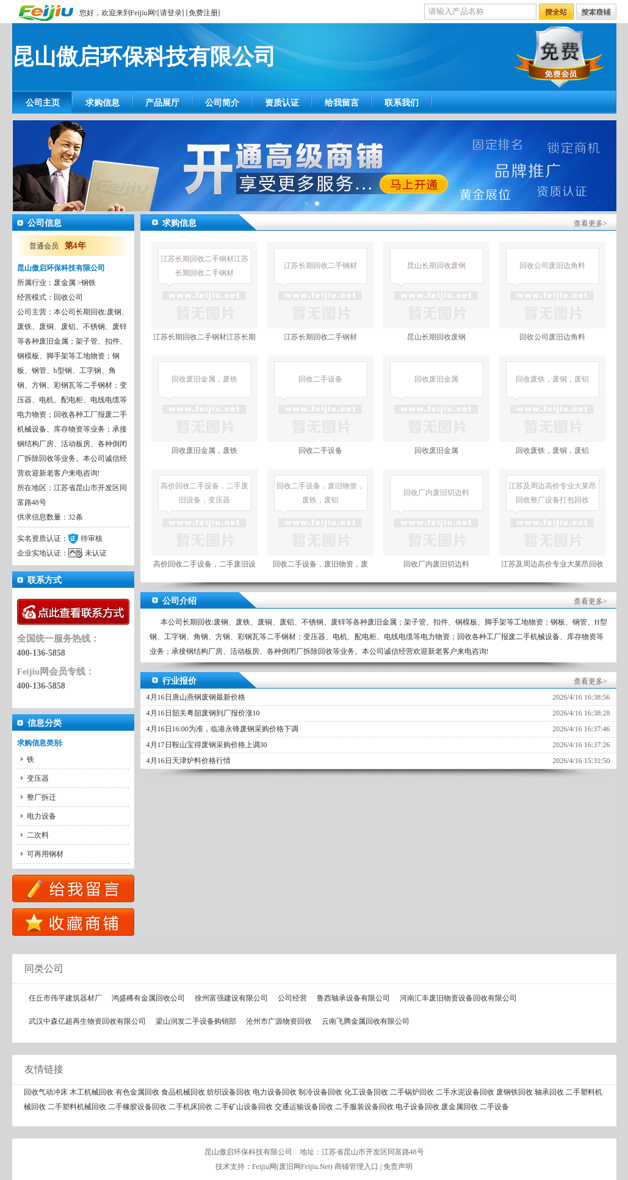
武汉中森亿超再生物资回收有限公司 (87, 1021)
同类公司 (37, 968)
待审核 (92, 538)
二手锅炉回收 (412, 1092)
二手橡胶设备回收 (137, 1106)
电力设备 (41, 816)
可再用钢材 (45, 854)
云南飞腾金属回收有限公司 (366, 1021)
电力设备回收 (275, 1092)
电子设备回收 (417, 1106)
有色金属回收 (137, 1092)
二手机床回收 (190, 1106)
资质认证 (282, 102)
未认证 (96, 553)
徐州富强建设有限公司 (231, 998)
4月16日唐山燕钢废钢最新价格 (195, 697)
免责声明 (398, 1166)
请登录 (171, 13)
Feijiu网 (264, 1166)
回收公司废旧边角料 (552, 291)
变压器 (38, 778)
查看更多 (588, 223)
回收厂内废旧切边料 (436, 518)
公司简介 (222, 102)
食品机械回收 (183, 1092)
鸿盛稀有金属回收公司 (148, 998)
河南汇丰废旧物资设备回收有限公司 (458, 998)
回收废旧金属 (436, 405)
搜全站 (556, 12)
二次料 (38, 835)
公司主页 (43, 102)
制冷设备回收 (320, 1092)
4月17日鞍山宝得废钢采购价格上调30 (206, 744)
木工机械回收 (92, 1092)
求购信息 (102, 102)
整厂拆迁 (41, 797)
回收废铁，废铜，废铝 (552, 405)
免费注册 (203, 13)
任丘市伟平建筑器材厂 (65, 998)
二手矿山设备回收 (243, 1106)
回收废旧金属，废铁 (204, 405)
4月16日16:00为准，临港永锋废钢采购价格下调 (222, 729)
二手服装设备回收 (364, 1106)
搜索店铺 (596, 12)
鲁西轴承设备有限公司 (353, 998)
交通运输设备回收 (304, 1106)
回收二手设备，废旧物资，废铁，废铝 (320, 527)
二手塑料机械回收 (77, 1106)
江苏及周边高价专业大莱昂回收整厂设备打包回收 (552, 527)
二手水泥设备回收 (465, 1092)
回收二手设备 (320, 405)
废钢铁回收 (514, 1092)
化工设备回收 (366, 1092)
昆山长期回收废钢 (436, 291)
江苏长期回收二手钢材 (320, 291)
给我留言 (342, 102)
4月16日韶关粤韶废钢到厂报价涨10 (203, 713)
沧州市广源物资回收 (279, 1021)
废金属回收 (459, 1106)
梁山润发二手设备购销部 (196, 1021)
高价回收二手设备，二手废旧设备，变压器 (204, 527)
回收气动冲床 (46, 1092)
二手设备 (494, 1106)
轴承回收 (549, 1092)
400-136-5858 (41, 652)
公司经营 (292, 998)
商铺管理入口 (356, 1166)
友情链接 (37, 1069)
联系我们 (401, 102)
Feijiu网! (144, 13)
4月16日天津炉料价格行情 (188, 760)
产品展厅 (162, 102)
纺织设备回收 (229, 1092)
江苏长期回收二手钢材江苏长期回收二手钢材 (204, 300)
